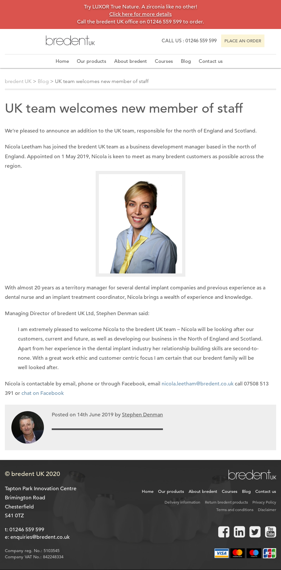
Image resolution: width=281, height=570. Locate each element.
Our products (91, 61)
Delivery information (182, 502)
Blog (186, 61)
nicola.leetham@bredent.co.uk (198, 384)
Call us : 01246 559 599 (189, 40)
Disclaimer (267, 509)
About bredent (130, 61)
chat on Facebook (43, 393)
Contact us (211, 61)
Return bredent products (226, 502)
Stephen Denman (142, 414)
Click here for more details (140, 14)
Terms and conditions (234, 509)
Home (62, 61)
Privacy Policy (264, 502)
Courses (164, 61)
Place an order (242, 41)
